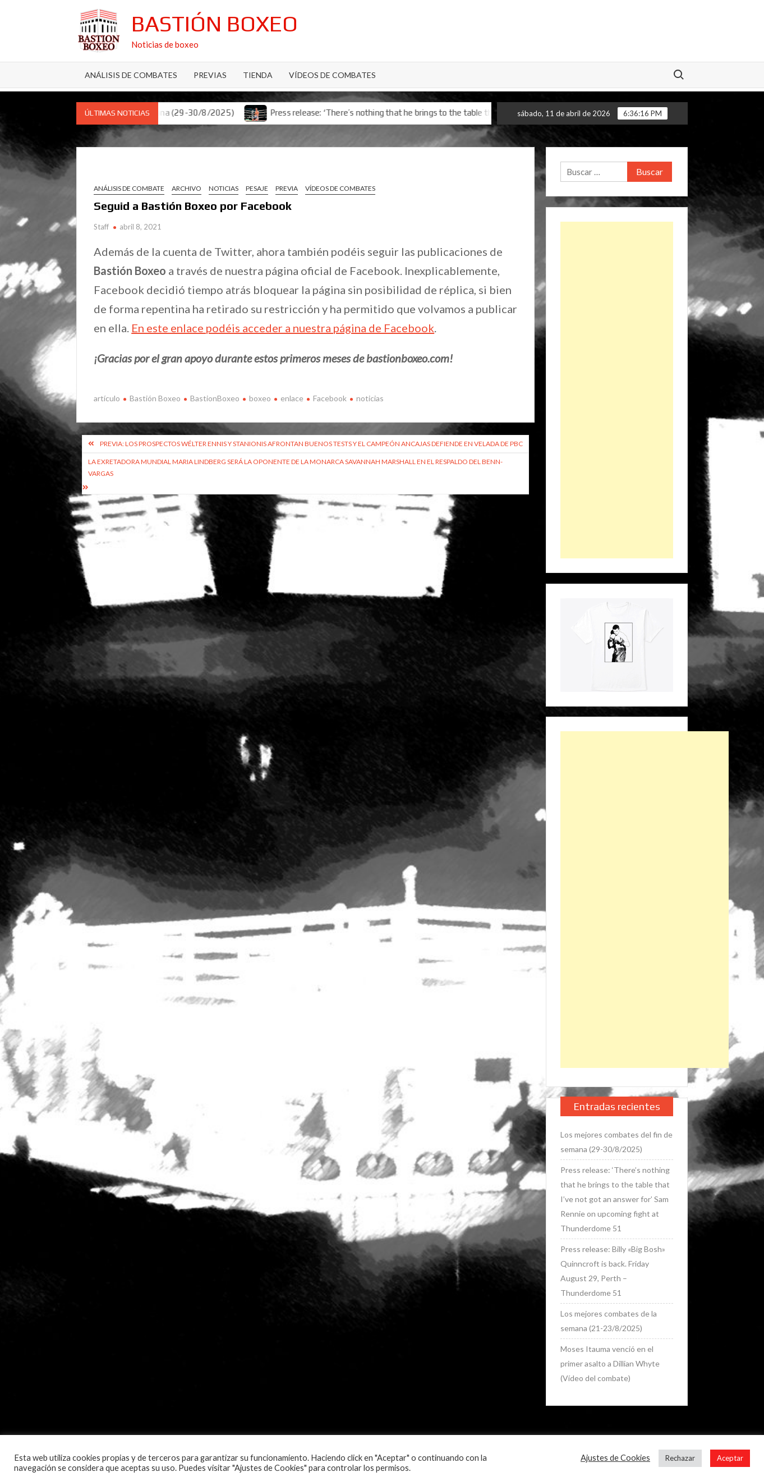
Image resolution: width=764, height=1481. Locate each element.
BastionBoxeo (215, 398)
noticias (370, 398)
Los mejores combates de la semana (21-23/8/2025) (608, 1321)
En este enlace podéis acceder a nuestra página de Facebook (282, 327)
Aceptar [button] (730, 1458)
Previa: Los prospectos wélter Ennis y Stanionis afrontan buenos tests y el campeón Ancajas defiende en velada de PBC (311, 443)
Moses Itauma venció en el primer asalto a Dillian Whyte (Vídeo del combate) (610, 1363)
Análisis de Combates (131, 75)
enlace (291, 398)
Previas (210, 75)
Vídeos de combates (332, 75)
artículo (107, 398)
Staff (101, 226)
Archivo (186, 188)
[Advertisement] (616, 390)
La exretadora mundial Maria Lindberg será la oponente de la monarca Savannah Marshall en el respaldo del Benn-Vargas (295, 467)
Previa (286, 188)
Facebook (330, 398)
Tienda (258, 75)
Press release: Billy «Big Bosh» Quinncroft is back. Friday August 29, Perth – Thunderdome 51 (612, 1270)
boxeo (260, 398)
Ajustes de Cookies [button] (615, 1457)
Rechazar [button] (680, 1458)
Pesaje (257, 188)
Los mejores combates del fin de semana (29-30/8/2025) (616, 1142)
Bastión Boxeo (214, 23)
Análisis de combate (129, 188)
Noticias (223, 188)
